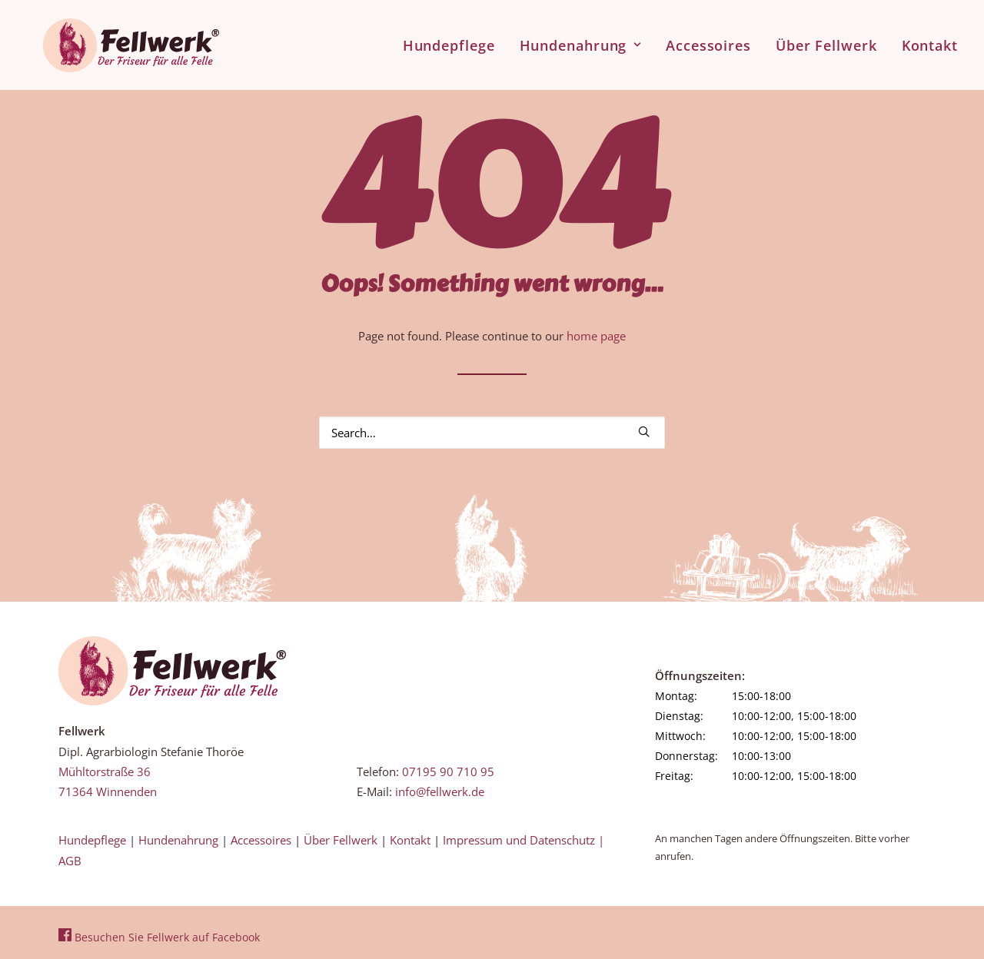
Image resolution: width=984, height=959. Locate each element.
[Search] (492, 432)
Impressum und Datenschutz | (523, 839)
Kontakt (930, 41)
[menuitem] (454, 40)
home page (596, 335)
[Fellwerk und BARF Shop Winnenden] (114, 41)
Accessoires (708, 41)
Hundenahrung (581, 41)
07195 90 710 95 (448, 771)
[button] (644, 431)
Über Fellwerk (826, 41)
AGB (69, 860)
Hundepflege (449, 41)
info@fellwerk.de (439, 791)
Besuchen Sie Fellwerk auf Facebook (159, 928)
